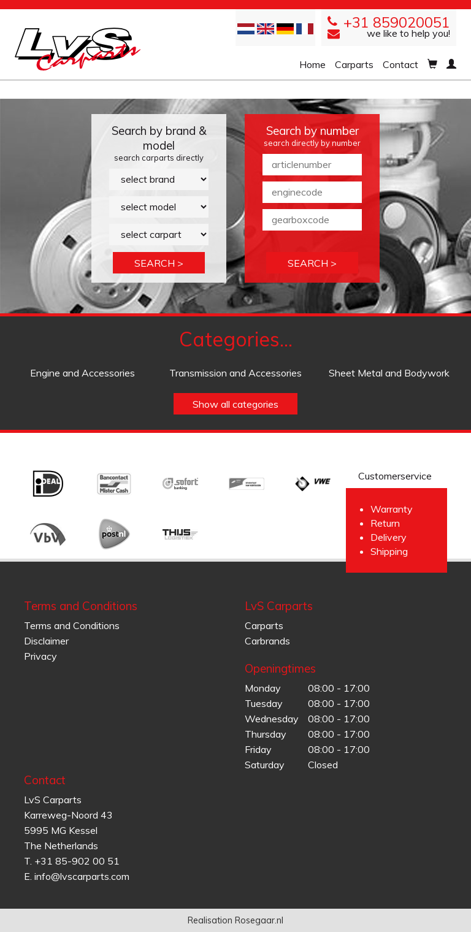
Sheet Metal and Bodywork (389, 373)
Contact (400, 64)
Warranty (391, 509)
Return (385, 523)
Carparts (354, 64)
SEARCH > (158, 263)
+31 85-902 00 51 (77, 861)
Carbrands (267, 641)
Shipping (389, 551)
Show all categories (235, 404)
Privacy (40, 656)
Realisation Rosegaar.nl (235, 920)
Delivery (388, 537)
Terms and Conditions (72, 625)
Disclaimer (46, 641)
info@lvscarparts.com (81, 876)
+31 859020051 (396, 22)
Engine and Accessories (82, 373)
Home (312, 64)
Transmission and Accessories (235, 373)
